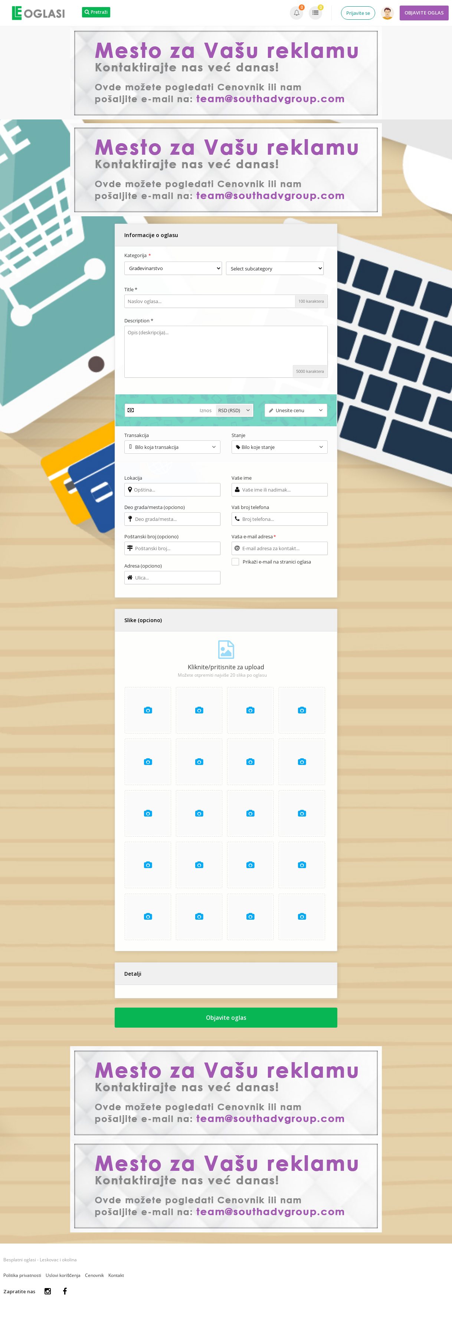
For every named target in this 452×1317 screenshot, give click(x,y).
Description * (138, 320)
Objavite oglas (226, 1019)
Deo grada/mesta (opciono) (154, 507)
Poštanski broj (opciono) (151, 536)
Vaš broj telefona (250, 507)
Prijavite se (358, 13)
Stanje (238, 435)
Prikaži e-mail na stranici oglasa (277, 561)
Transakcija (136, 435)
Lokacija (133, 477)
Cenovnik (94, 1277)
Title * (130, 289)
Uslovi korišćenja (63, 1277)
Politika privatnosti (22, 1277)
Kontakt (116, 1277)
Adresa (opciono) (143, 565)
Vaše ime (242, 477)
